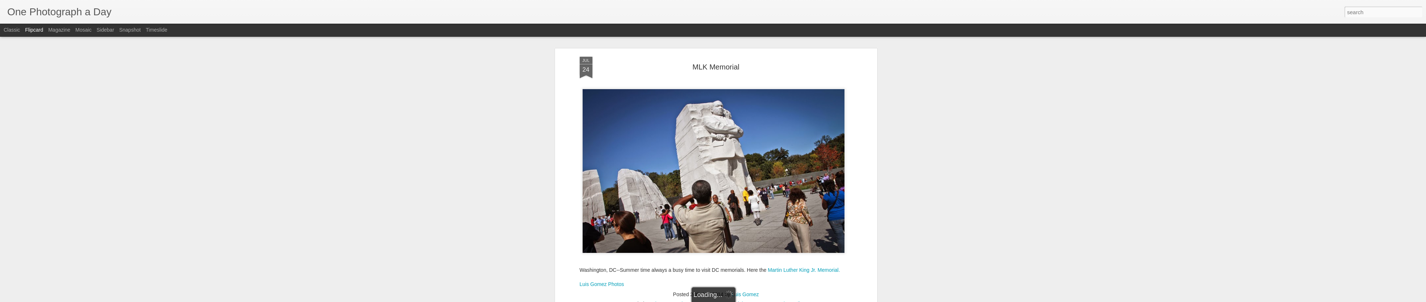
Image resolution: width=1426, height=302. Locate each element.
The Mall (790, 292)
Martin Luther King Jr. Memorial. (804, 258)
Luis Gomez (745, 282)
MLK (702, 292)
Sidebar (105, 30)
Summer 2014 (762, 292)
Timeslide (156, 30)
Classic (12, 30)
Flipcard (34, 30)
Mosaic (83, 30)
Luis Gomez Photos (602, 272)
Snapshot (130, 30)
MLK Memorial (715, 55)
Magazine (59, 30)
